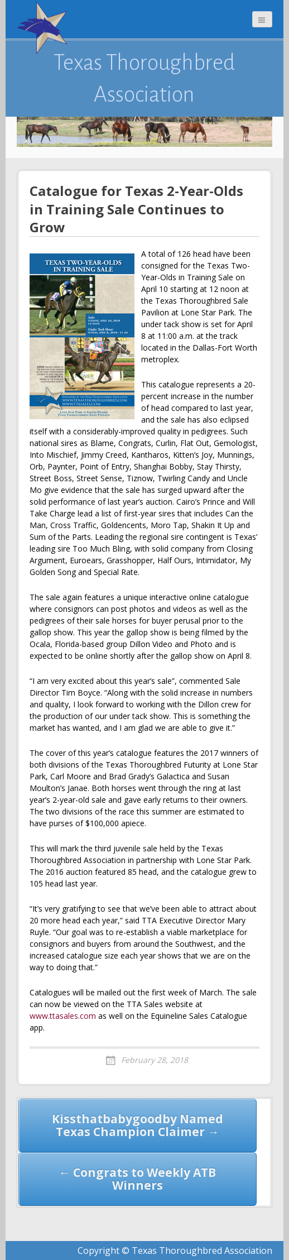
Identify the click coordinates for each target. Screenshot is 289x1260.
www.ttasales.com (63, 1015)
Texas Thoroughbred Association (144, 78)
